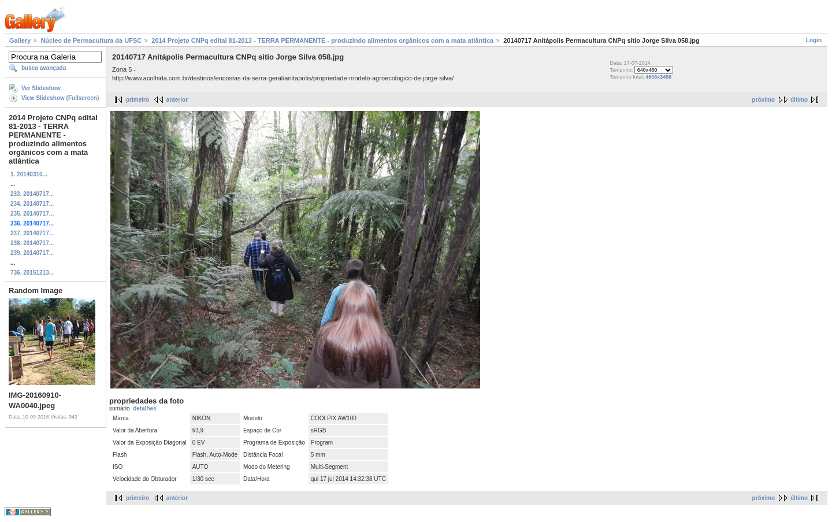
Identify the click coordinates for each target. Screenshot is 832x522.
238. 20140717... (32, 243)
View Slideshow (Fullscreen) (60, 98)
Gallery (20, 40)
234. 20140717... (32, 204)
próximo (763, 100)
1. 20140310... (28, 174)
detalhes (145, 408)
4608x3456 (658, 77)
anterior (177, 100)
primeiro (137, 100)
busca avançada (43, 68)
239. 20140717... (32, 253)
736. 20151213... (32, 272)
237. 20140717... (32, 233)
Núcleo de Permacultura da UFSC (91, 40)
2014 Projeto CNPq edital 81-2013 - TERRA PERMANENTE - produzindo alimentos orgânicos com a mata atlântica (322, 40)
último (799, 100)
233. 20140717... (32, 194)
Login (814, 40)
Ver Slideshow (41, 88)
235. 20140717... (32, 213)
